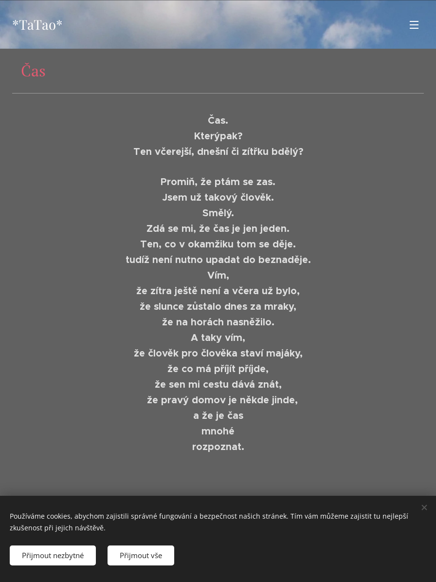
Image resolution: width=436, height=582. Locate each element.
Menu (414, 24)
